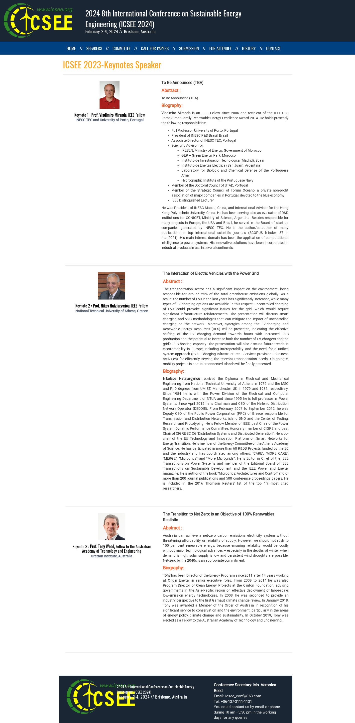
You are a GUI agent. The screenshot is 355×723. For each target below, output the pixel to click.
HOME (71, 48)
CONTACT (273, 48)
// (81, 48)
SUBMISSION (189, 48)
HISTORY (249, 48)
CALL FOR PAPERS (155, 48)
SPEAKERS (94, 48)
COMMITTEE (121, 48)
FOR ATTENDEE (220, 48)
